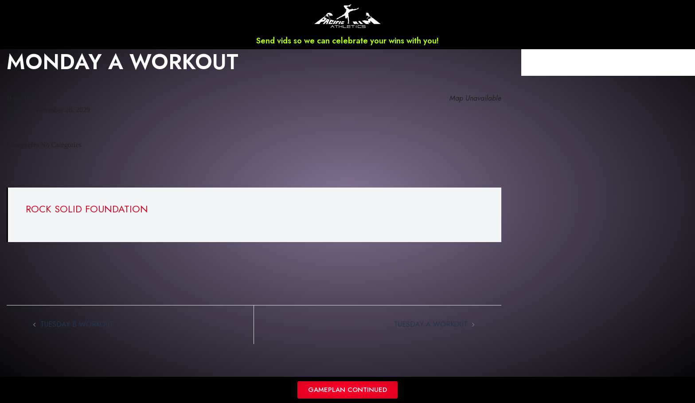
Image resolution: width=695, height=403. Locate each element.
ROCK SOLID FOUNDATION (87, 209)
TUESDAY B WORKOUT (76, 324)
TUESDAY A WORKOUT (431, 324)
